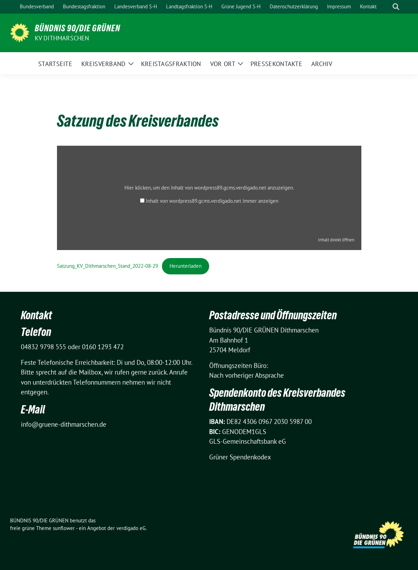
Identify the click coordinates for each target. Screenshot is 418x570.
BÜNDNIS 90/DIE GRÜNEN (77, 28)
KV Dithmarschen (62, 38)
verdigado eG (131, 528)
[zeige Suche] (396, 7)
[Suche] (386, 7)
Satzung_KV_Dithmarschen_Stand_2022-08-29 (107, 266)
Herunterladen (186, 266)
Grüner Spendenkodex (240, 457)
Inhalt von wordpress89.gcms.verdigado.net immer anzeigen (212, 201)
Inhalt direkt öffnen (336, 240)
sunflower (64, 528)
